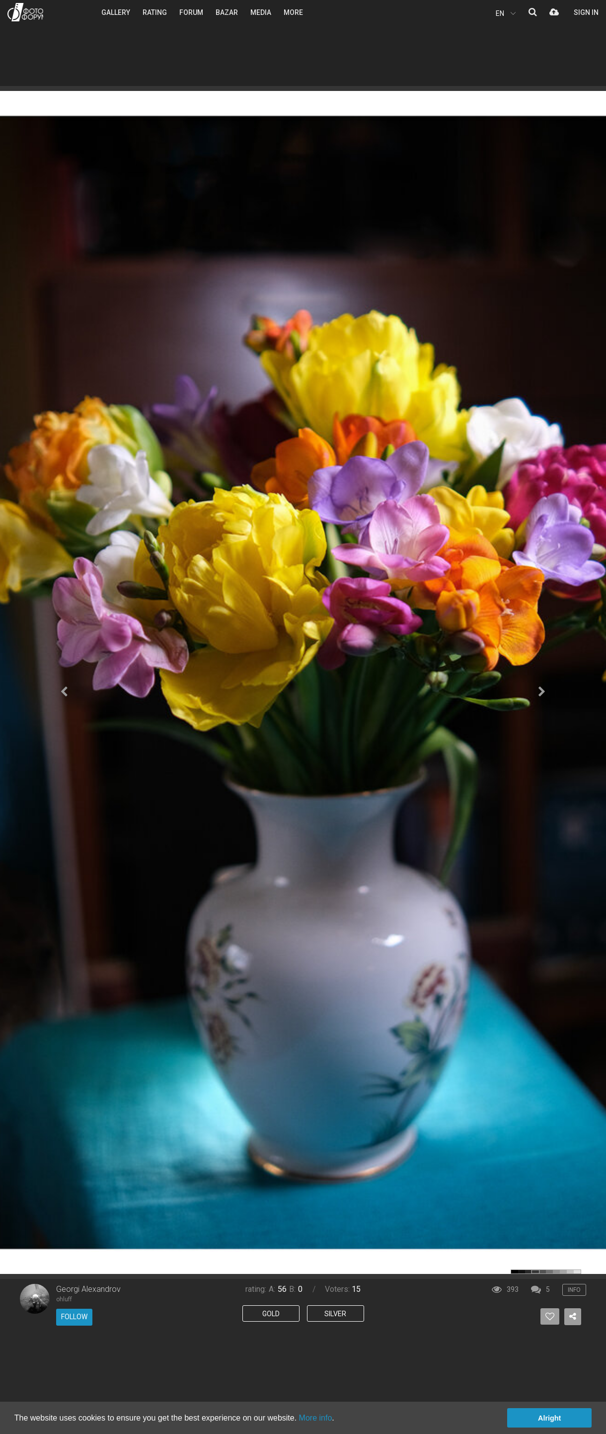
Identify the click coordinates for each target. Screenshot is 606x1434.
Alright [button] (549, 1418)
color (514, 1271)
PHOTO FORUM (25, 12)
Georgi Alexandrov (88, 1289)
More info (315, 1418)
